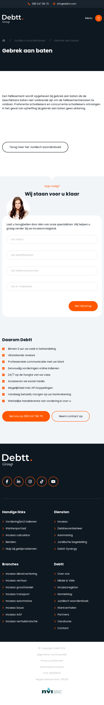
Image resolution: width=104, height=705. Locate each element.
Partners (63, 614)
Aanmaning (65, 535)
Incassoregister (67, 587)
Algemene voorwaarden (52, 654)
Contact (63, 628)
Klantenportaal (16, 528)
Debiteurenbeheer (69, 528)
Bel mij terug (83, 306)
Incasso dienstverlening (21, 574)
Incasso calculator (18, 535)
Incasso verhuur (16, 580)
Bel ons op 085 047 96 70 (26, 416)
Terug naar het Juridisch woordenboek (35, 147)
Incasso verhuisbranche (22, 621)
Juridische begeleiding (72, 542)
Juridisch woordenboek (30, 40)
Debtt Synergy (67, 549)
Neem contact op (71, 416)
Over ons (63, 574)
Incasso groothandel (19, 587)
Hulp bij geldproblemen (21, 549)
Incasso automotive (19, 601)
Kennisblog (64, 594)
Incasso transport (18, 594)
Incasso (62, 522)
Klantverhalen (66, 608)
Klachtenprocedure (52, 667)
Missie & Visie (66, 580)
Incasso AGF (14, 614)
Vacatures (64, 621)
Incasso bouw (15, 608)
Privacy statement (52, 660)
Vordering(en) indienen (21, 522)
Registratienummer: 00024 (52, 679)
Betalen (11, 542)
